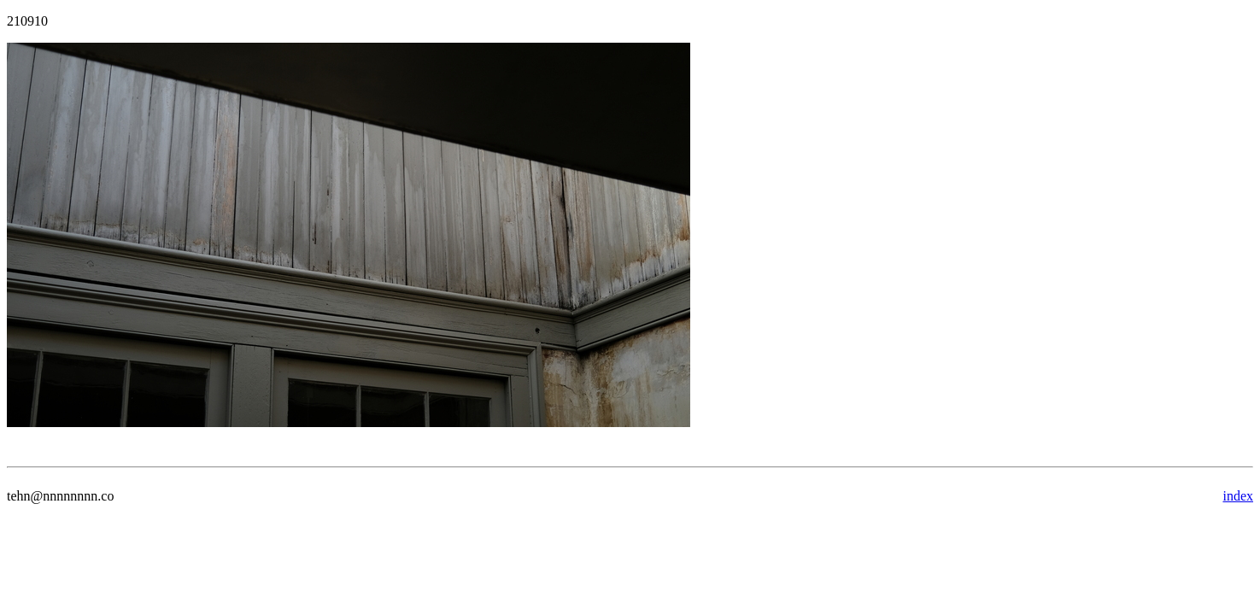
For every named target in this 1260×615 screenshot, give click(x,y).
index (1237, 496)
